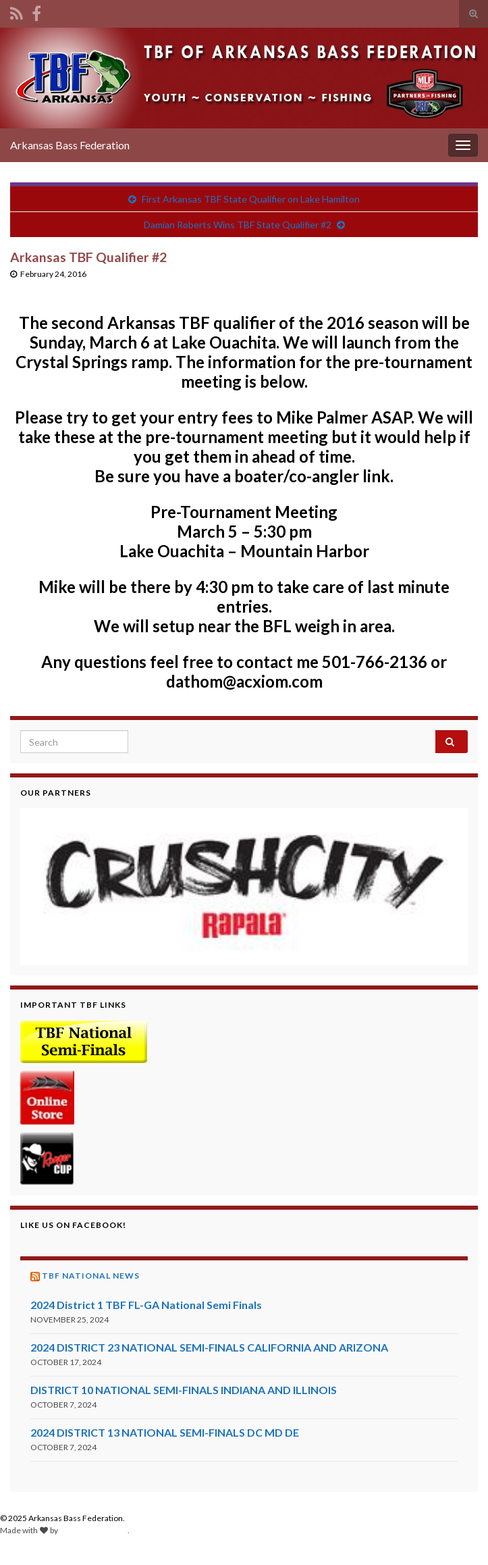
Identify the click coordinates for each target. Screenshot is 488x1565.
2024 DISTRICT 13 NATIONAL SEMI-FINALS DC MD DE (164, 1432)
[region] (244, 886)
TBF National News (91, 1276)
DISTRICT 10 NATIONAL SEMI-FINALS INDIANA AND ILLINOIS (183, 1389)
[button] (244, 886)
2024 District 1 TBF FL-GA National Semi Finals (146, 1304)
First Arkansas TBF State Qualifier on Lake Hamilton (251, 199)
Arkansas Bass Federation (70, 144)
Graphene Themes (93, 1530)
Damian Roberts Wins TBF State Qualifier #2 (237, 224)
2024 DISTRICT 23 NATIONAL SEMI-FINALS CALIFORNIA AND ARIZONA (209, 1347)
